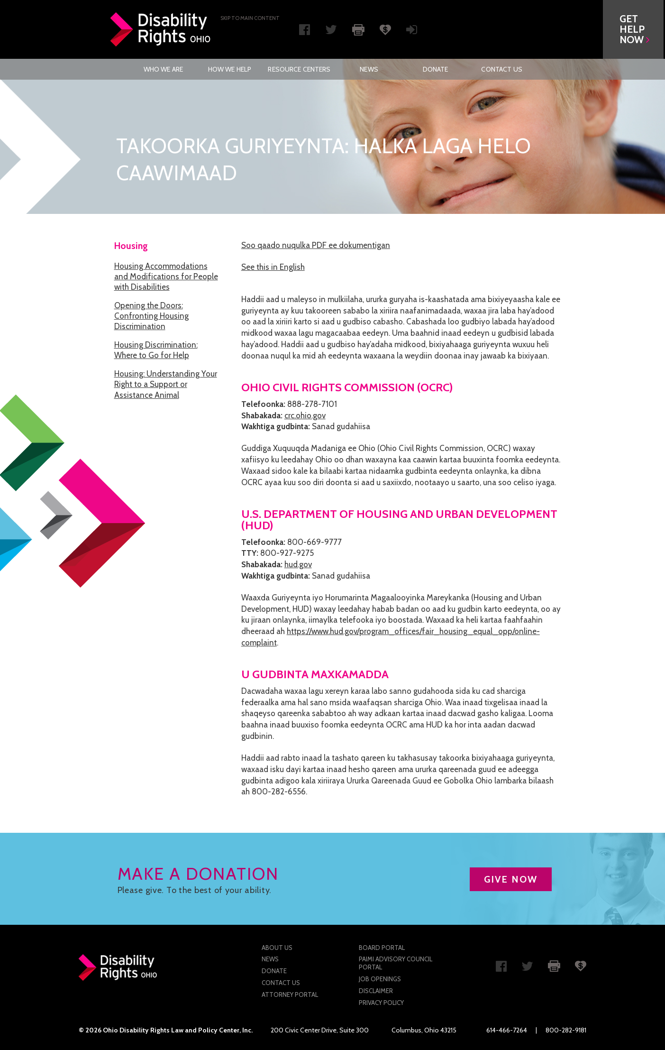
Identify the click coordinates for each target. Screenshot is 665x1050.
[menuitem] (163, 69)
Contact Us (501, 69)
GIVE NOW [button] (510, 879)
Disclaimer (376, 991)
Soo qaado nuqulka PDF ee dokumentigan (315, 245)
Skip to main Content (250, 18)
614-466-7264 (506, 1030)
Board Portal (382, 947)
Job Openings (380, 979)
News (369, 69)
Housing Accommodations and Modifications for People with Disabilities (166, 276)
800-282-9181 (566, 1030)
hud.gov (298, 564)
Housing (131, 245)
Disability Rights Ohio (160, 29)
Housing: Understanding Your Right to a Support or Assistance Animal (165, 384)
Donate (435, 69)
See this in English (273, 267)
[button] (634, 29)
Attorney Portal (290, 994)
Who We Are (163, 69)
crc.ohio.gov (305, 415)
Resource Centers (299, 69)
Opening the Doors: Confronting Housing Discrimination (151, 316)
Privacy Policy (381, 1002)
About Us (277, 947)
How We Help (230, 69)
